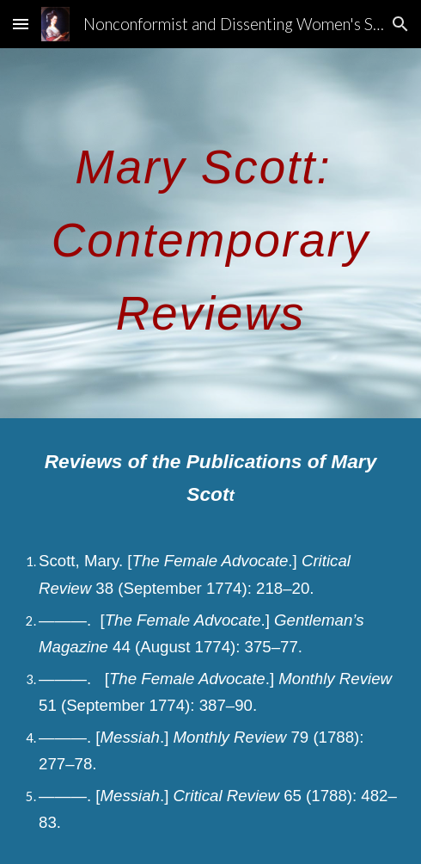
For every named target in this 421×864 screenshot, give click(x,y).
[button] (20, 23)
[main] (210, 233)
